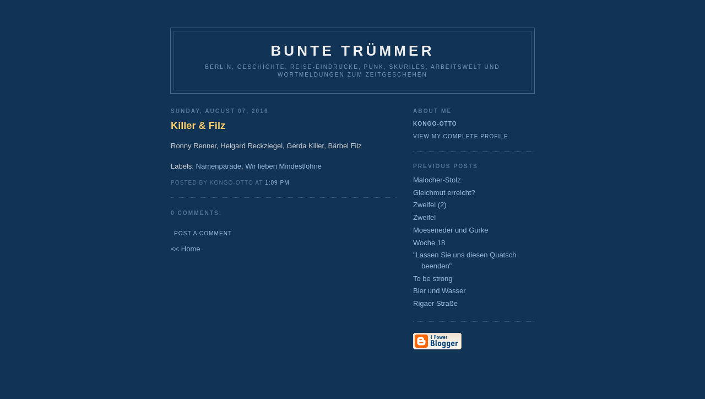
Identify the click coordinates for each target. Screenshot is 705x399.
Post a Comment (203, 233)
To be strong (433, 278)
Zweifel (424, 217)
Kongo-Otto (435, 124)
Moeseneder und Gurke (451, 230)
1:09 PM (277, 183)
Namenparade (218, 166)
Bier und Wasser (439, 291)
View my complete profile (460, 136)
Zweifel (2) (430, 205)
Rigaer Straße (435, 303)
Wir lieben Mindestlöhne (283, 166)
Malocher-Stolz (437, 180)
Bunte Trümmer (352, 50)
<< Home (185, 249)
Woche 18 (429, 243)
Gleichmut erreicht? (444, 192)
